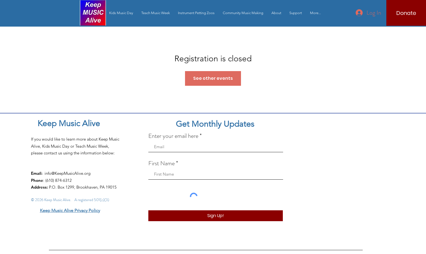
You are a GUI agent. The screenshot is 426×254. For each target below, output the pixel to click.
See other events (213, 78)
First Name (161, 163)
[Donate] (406, 13)
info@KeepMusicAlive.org (67, 173)
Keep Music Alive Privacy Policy (70, 210)
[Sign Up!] (215, 215)
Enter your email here (173, 136)
